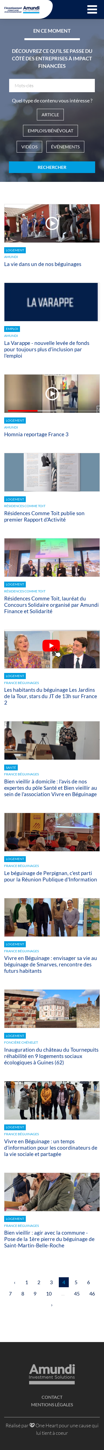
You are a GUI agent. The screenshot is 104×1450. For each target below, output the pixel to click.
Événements (65, 146)
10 (49, 1294)
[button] (92, 9)
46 (92, 1294)
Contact (52, 1397)
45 (77, 1294)
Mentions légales (52, 1404)
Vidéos (29, 146)
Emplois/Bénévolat (50, 130)
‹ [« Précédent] (15, 1282)
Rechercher (52, 167)
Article (50, 114)
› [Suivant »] (52, 1305)
